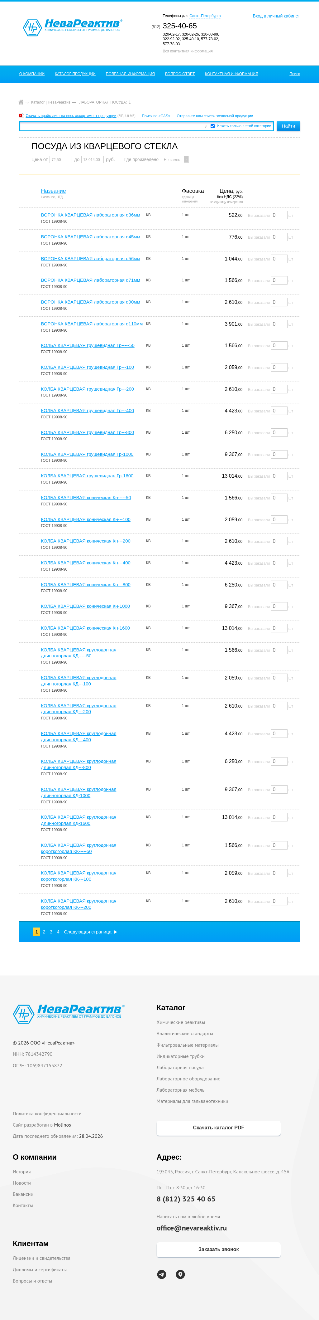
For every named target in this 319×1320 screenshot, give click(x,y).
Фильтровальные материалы (188, 1045)
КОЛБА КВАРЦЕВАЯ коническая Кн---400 (85, 562)
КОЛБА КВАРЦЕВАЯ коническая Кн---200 (85, 540)
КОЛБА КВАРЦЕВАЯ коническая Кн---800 (85, 584)
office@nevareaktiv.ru (192, 1228)
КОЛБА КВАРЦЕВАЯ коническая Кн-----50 (86, 497)
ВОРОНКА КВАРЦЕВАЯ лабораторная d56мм (90, 258)
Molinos (62, 1125)
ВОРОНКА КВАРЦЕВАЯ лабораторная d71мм (90, 280)
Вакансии (23, 1194)
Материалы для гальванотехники (192, 1101)
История (22, 1171)
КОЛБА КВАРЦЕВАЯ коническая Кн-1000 (85, 606)
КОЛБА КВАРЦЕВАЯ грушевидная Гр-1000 (87, 454)
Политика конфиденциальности (47, 1113)
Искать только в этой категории (244, 126)
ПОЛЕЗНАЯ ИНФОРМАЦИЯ (130, 74)
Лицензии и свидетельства (41, 1258)
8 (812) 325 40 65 (186, 1199)
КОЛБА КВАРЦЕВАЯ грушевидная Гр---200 (87, 389)
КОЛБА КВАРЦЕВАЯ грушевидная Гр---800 (87, 432)
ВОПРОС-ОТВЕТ (180, 74)
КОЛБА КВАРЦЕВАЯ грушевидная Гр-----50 (87, 345)
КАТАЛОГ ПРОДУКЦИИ (75, 74)
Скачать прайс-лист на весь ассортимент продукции (71, 116)
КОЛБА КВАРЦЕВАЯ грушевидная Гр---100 (87, 367)
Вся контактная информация (188, 51)
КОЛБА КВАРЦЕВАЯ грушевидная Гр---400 (87, 410)
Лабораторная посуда (180, 1067)
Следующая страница (88, 931)
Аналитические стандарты (185, 1033)
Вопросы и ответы (32, 1281)
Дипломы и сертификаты (40, 1269)
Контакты (23, 1205)
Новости (22, 1183)
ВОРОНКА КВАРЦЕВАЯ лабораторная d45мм (90, 236)
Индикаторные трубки (181, 1056)
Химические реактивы (181, 1022)
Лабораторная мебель (181, 1090)
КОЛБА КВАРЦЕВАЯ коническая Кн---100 (85, 519)
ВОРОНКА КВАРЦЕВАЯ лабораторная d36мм (90, 214)
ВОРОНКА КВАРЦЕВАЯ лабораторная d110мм (92, 323)
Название (53, 191)
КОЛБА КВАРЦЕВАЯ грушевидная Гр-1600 (87, 475)
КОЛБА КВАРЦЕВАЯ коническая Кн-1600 (85, 628)
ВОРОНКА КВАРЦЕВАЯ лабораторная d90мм (90, 301)
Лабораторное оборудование (189, 1078)
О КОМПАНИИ (32, 74)
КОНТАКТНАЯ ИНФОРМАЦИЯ (231, 74)
